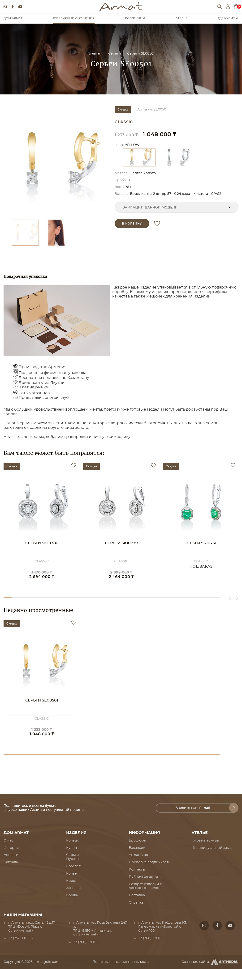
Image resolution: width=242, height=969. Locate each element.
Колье (71, 873)
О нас (8, 840)
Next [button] (237, 597)
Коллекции (135, 18)
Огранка (136, 902)
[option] (57, 160)
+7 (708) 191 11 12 (151, 938)
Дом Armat (13, 18)
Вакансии (137, 848)
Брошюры (138, 840)
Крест (71, 881)
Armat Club (138, 855)
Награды (11, 862)
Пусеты (72, 859)
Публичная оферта (145, 877)
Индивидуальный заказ (211, 848)
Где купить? (228, 18)
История (11, 848)
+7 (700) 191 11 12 (86, 942)
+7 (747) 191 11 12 (21, 938)
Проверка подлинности (150, 862)
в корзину (132, 223)
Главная (95, 53)
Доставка (137, 895)
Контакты (137, 869)
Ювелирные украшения (74, 18)
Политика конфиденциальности (120, 962)
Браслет (73, 866)
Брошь (72, 895)
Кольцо (72, 840)
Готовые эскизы (205, 840)
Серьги (114, 53)
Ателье (181, 18)
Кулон (71, 848)
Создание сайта (210, 961)
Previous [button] (230, 597)
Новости (11, 855)
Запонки (73, 888)
